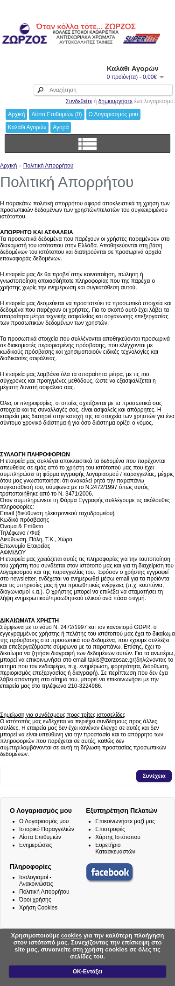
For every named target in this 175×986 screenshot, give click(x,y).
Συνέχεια (154, 776)
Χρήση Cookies (38, 907)
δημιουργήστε (115, 101)
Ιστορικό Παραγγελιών (46, 829)
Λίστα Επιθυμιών (40, 837)
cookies (71, 935)
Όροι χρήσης (35, 899)
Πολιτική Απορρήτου (48, 165)
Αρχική (8, 165)
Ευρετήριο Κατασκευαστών (115, 848)
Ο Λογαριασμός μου (44, 821)
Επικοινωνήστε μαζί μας (125, 821)
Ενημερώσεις (35, 845)
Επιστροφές (110, 829)
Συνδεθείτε (79, 101)
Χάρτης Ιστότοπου (117, 837)
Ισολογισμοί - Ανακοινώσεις (36, 880)
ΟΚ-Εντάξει (87, 971)
